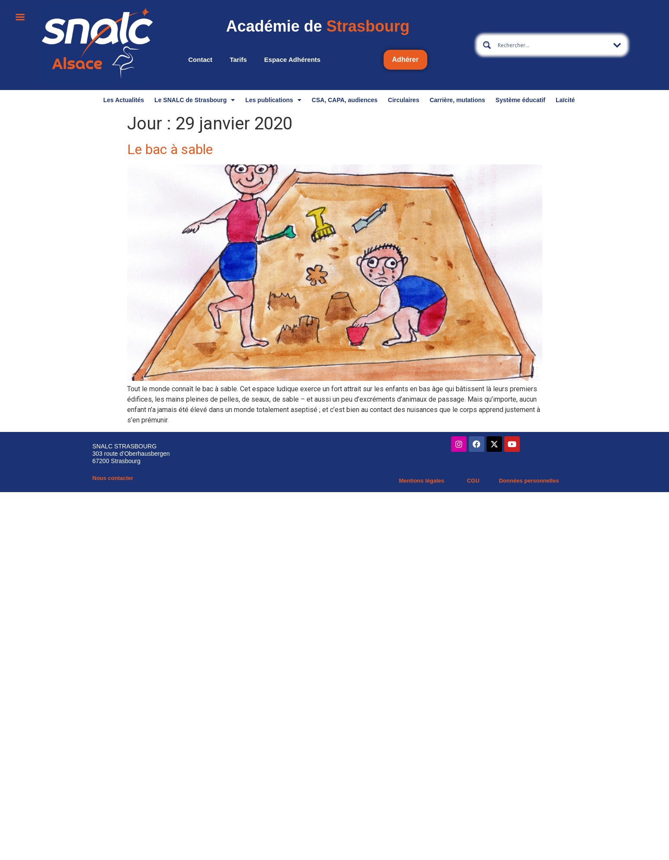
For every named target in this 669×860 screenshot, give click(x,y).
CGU (473, 480)
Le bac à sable (170, 149)
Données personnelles (529, 480)
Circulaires (403, 100)
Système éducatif (520, 100)
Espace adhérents (292, 59)
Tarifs (238, 59)
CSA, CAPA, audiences (345, 100)
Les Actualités (123, 100)
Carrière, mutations (457, 100)
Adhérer (405, 59)
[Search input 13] (552, 45)
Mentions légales (421, 480)
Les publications (273, 100)
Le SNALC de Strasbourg (194, 100)
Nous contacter (113, 478)
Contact (200, 59)
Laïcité (565, 100)
